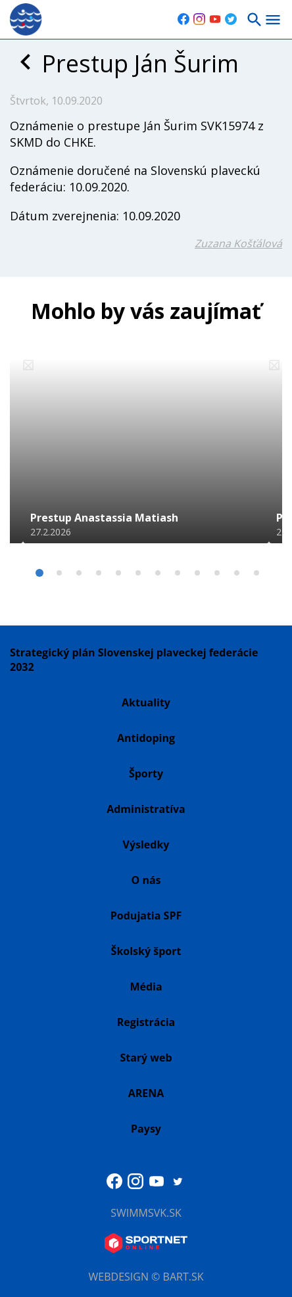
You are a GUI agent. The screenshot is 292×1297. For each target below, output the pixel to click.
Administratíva (146, 809)
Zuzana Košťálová (238, 243)
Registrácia (146, 1022)
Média (146, 986)
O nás (145, 880)
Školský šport (146, 951)
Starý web (146, 1057)
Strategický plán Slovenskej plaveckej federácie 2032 (134, 659)
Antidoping (146, 738)
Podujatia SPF (146, 915)
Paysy (146, 1128)
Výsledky (146, 844)
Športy (146, 773)
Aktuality (146, 702)
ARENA (146, 1093)
